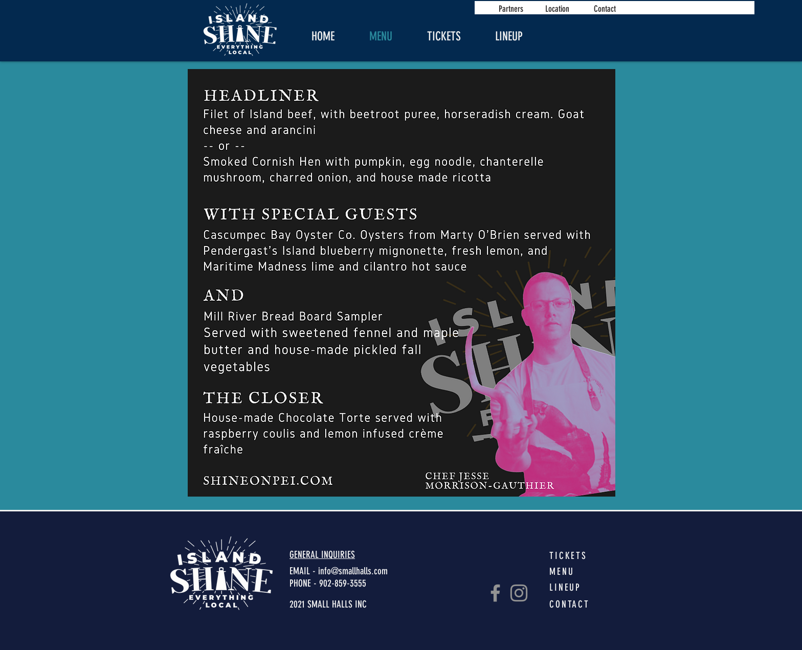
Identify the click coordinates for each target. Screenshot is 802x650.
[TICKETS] (573, 555)
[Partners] (511, 8)
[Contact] (604, 8)
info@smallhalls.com (353, 571)
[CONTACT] (573, 604)
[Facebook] (495, 592)
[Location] (557, 8)
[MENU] (573, 571)
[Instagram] (518, 592)
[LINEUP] (573, 587)
